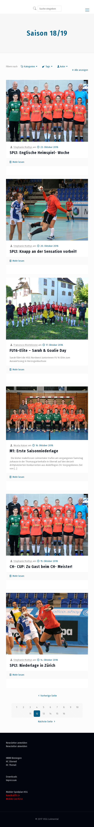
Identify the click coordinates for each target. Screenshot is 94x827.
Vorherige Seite (47, 695)
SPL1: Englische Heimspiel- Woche (39, 152)
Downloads (11, 776)
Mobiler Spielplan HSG (17, 792)
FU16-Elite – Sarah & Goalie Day (38, 350)
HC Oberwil (11, 761)
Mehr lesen (18, 162)
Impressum (11, 780)
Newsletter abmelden (16, 746)
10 (77, 707)
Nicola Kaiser (20, 445)
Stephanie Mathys (22, 147)
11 (30, 713)
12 (37, 713)
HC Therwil (11, 765)
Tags (47, 66)
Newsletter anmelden (16, 742)
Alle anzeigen (79, 70)
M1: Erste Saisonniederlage (34, 451)
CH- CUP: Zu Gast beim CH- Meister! (41, 566)
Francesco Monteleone (25, 345)
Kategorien (29, 66)
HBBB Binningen (14, 758)
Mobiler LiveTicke (14, 798)
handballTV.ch (13, 795)
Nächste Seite (47, 721)
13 (44, 713)
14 (50, 713)
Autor (62, 66)
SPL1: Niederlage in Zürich (32, 665)
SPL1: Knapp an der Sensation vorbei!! (43, 251)
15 (57, 713)
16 (64, 713)
